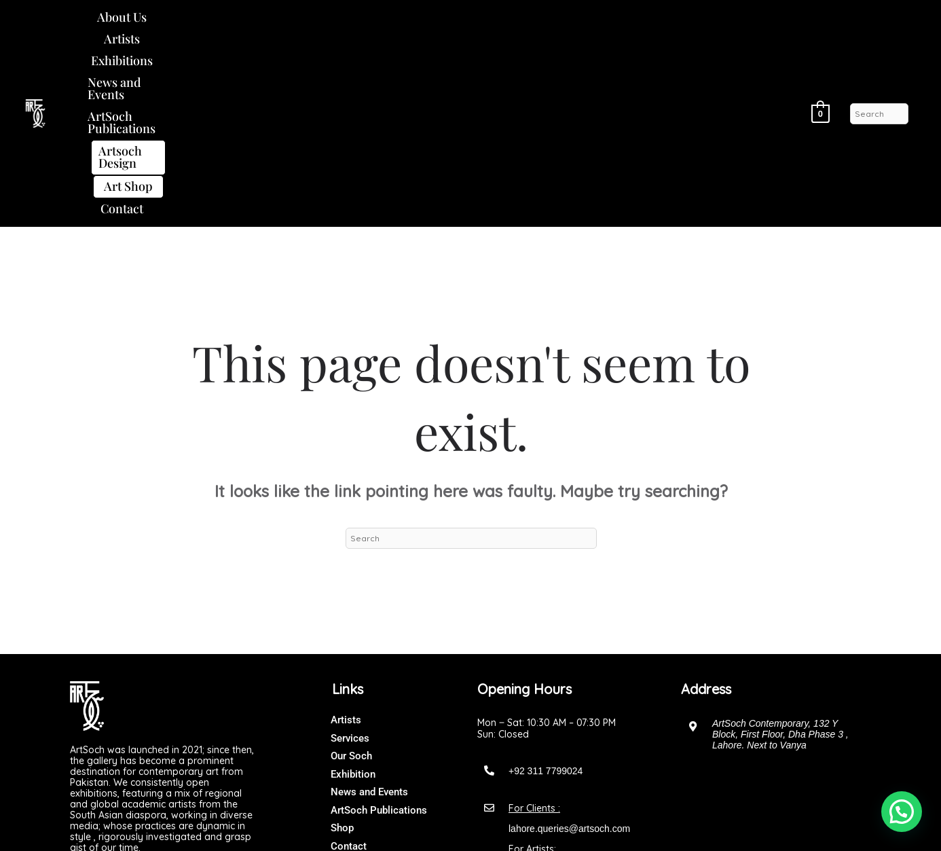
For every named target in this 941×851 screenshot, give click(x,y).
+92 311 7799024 (546, 602)
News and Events (362, 17)
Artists (195, 17)
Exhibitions (264, 17)
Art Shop (716, 18)
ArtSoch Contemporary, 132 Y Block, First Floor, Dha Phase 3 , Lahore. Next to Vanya (780, 565)
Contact (424, 40)
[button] (132, 18)
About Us (132, 17)
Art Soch (498, 827)
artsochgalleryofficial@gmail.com (578, 700)
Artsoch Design (618, 18)
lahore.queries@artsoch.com (569, 660)
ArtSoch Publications (487, 17)
